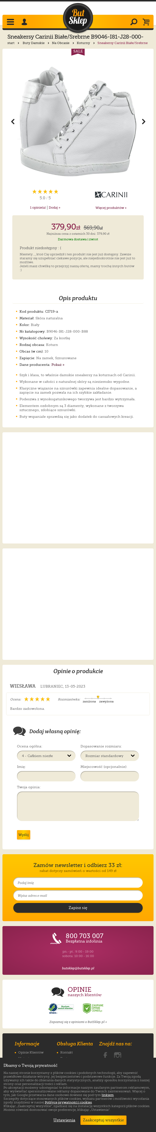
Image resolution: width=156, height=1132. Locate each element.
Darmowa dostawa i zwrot (78, 239)
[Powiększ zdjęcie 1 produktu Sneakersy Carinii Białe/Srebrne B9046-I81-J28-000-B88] (77, 121)
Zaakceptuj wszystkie (103, 1120)
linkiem (108, 1095)
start (13, 43)
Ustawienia (63, 1120)
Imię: (21, 767)
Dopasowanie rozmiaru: (101, 746)
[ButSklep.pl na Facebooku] (105, 1055)
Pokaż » (57, 365)
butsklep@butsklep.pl (78, 968)
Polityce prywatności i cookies (68, 1102)
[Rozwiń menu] (10, 22)
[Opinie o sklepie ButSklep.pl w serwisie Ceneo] (93, 1008)
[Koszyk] (147, 22)
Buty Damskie (36, 43)
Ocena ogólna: (29, 746)
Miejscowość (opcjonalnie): (103, 767)
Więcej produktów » (110, 207)
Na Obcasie (63, 43)
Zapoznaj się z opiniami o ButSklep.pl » (78, 1021)
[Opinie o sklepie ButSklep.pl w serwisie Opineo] (62, 1008)
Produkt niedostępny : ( (40, 248)
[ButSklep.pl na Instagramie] (117, 1055)
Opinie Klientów (31, 1052)
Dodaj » (54, 207)
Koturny (86, 43)
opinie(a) (38, 207)
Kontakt (66, 1052)
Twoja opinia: (29, 787)
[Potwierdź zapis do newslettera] (78, 908)
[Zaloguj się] (25, 22)
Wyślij (23, 835)
